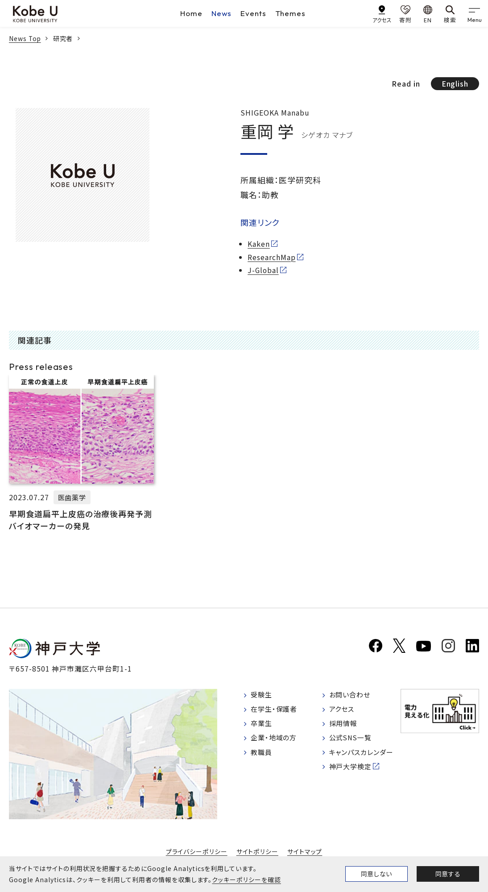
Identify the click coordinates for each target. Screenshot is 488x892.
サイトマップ (304, 851)
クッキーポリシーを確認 (246, 879)
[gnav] (474, 13)
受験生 (262, 695)
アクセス (343, 710)
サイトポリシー (257, 851)
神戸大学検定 (352, 770)
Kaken (259, 244)
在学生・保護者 (276, 710)
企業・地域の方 (275, 740)
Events (254, 13)
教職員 (262, 755)
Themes (291, 13)
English (454, 83)
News (221, 13)
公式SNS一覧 (353, 740)
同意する (447, 873)
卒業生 (262, 725)
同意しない (376, 873)
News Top (25, 38)
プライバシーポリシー (196, 851)
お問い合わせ (352, 695)
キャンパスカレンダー (364, 755)
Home (191, 13)
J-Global (264, 269)
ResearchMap (272, 257)
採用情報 (345, 725)
